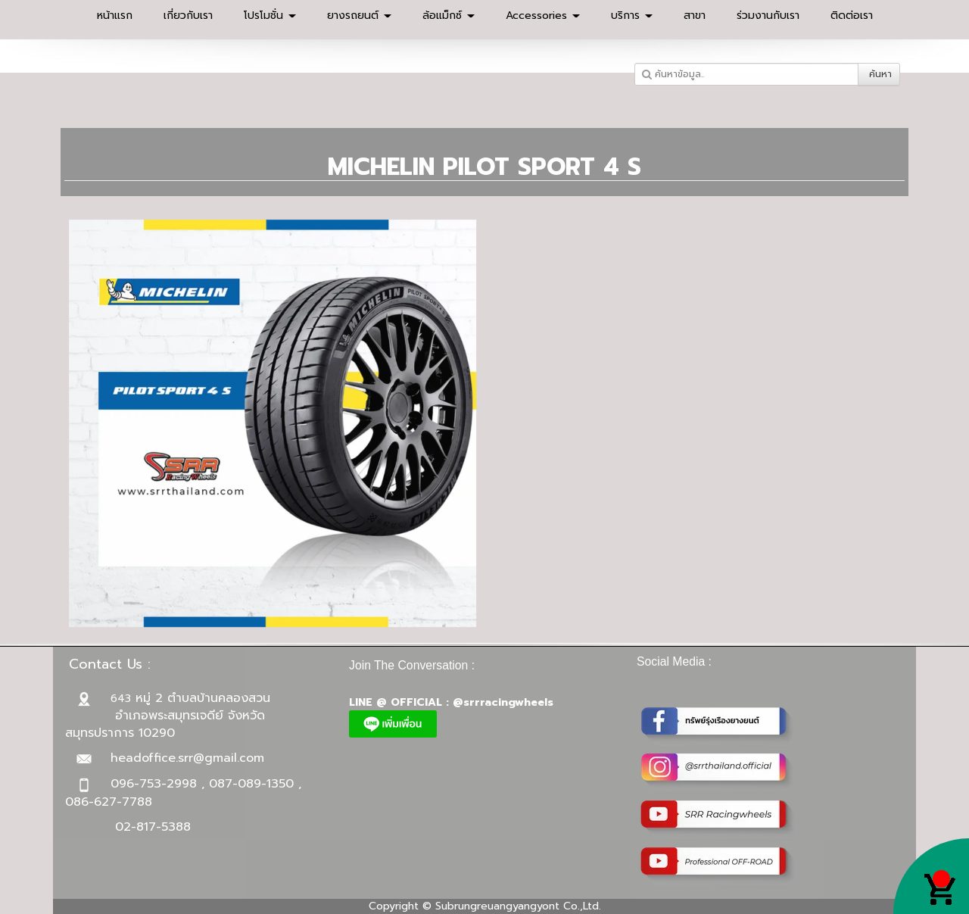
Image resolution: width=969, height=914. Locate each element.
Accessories (543, 15)
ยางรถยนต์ (359, 15)
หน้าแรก (114, 15)
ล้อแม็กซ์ (448, 15)
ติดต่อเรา (851, 15)
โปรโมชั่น (270, 15)
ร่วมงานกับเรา (768, 15)
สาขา (695, 15)
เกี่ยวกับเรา (188, 15)
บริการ (632, 15)
